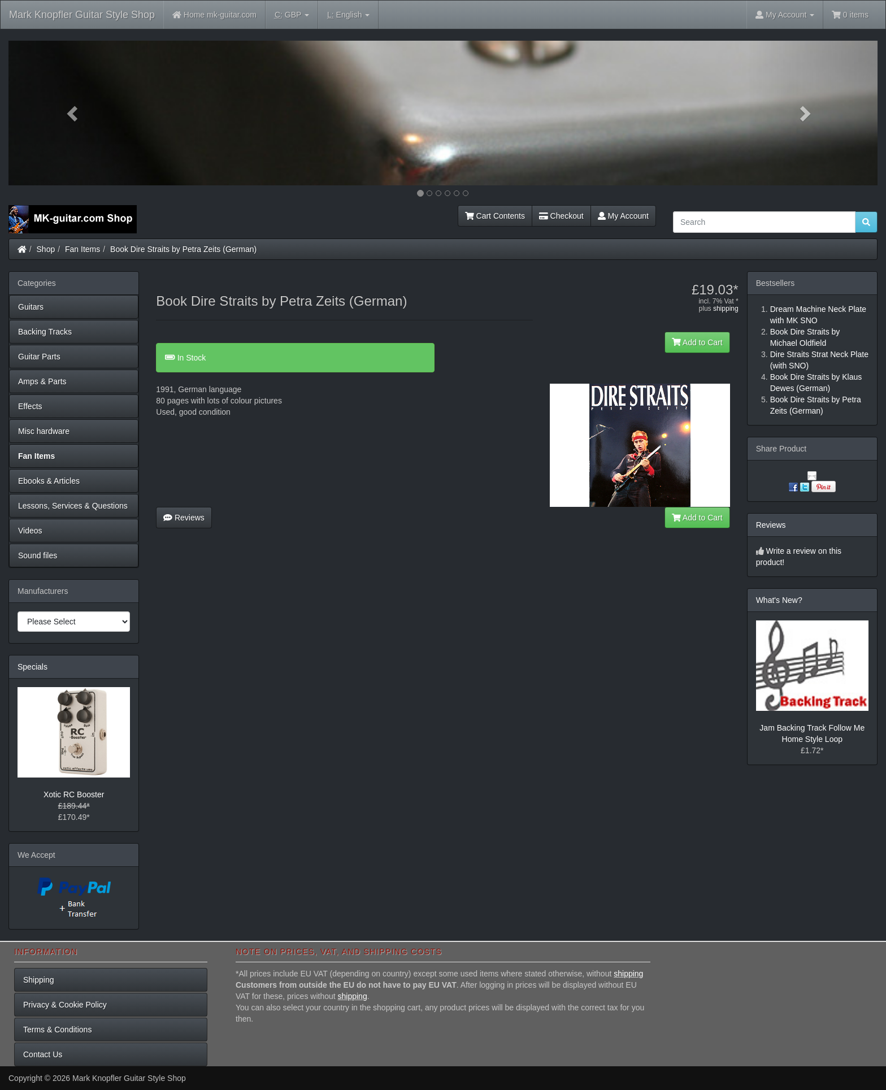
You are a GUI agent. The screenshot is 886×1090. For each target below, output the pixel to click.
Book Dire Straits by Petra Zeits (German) (183, 249)
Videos (30, 530)
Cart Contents (495, 215)
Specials (32, 666)
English (348, 15)
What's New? (779, 600)
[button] (73, 113)
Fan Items (82, 249)
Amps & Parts (42, 381)
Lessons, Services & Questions (73, 505)
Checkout (561, 215)
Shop (46, 249)
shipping (726, 308)
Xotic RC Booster (74, 794)
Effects (30, 406)
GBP (292, 15)
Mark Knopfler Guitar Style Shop (82, 14)
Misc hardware (44, 431)
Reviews (184, 517)
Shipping (38, 979)
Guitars (31, 306)
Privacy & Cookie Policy (65, 1004)
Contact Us (42, 1054)
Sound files (37, 555)
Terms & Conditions (57, 1029)
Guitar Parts (39, 356)
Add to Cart (697, 342)
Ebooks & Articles (49, 480)
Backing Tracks (45, 331)
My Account (623, 215)
